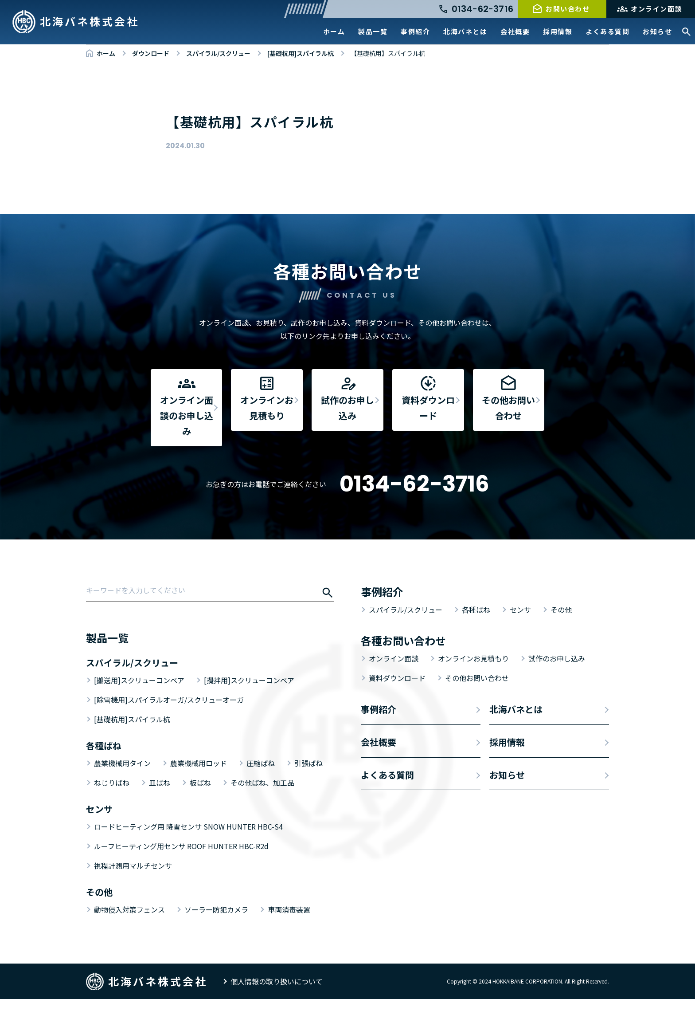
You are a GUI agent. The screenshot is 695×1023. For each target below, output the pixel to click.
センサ (520, 633)
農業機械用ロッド (198, 787)
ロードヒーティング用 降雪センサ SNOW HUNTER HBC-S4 (188, 850)
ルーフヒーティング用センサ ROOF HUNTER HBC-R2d (181, 870)
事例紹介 (415, 31)
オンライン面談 (656, 8)
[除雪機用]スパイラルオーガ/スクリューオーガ (169, 723)
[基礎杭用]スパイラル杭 (132, 743)
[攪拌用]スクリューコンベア (249, 704)
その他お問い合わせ (477, 701)
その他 (561, 633)
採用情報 (557, 31)
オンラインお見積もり (473, 682)
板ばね (200, 806)
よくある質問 (607, 31)
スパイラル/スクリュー (405, 633)
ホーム (334, 31)
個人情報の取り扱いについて (276, 1005)
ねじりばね (111, 806)
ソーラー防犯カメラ (216, 933)
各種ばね (476, 633)
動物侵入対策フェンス (129, 933)
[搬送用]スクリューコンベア (139, 704)
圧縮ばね (260, 787)
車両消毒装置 (289, 933)
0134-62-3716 (414, 507)
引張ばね (308, 787)
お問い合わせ (568, 8)
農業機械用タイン (122, 787)
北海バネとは (465, 31)
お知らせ (657, 31)
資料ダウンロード (397, 701)
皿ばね (159, 806)
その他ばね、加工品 (262, 806)
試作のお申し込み (556, 682)
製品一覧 (372, 31)
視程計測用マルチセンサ (133, 889)
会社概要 (515, 31)
